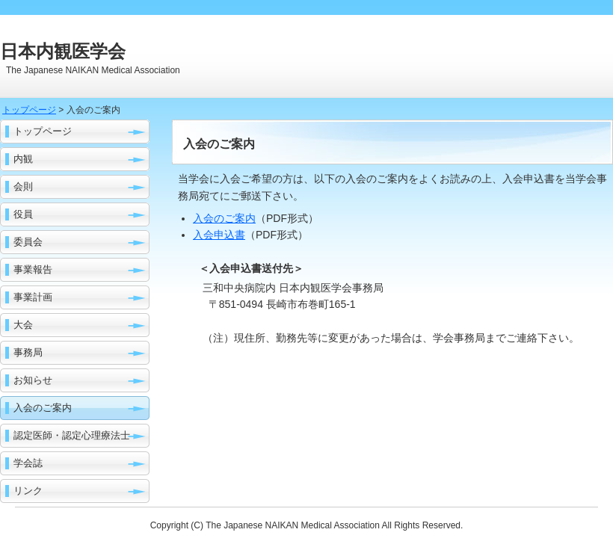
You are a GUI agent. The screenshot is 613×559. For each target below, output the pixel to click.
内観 (23, 158)
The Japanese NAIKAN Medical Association (293, 525)
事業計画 (32, 297)
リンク (28, 490)
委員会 (28, 241)
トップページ (29, 110)
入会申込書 (219, 235)
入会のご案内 (42, 407)
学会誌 (28, 463)
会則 (23, 186)
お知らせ (32, 380)
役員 (23, 214)
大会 (23, 324)
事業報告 (32, 269)
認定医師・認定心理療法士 (71, 435)
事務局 (28, 352)
